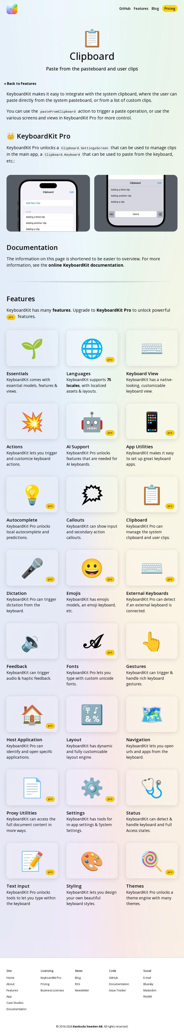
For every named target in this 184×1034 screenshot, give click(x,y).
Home (10, 977)
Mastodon (149, 989)
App (9, 995)
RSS (77, 983)
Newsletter (82, 989)
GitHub (125, 8)
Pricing (169, 8)
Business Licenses (52, 989)
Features (141, 8)
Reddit (147, 995)
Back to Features (21, 83)
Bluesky (148, 983)
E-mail (147, 977)
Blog (155, 8)
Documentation (17, 1008)
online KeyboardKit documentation (85, 264)
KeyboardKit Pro (113, 309)
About (10, 983)
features (61, 309)
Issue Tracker (117, 989)
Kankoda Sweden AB (88, 1025)
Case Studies (15, 1002)
